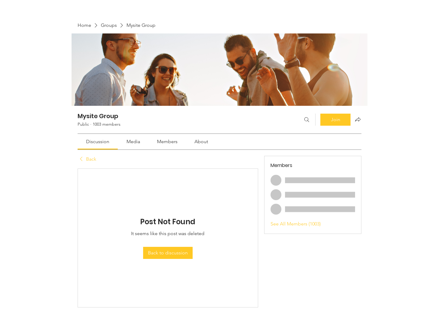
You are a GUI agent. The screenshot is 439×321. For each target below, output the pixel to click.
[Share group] (357, 119)
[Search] (306, 120)
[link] (97, 141)
